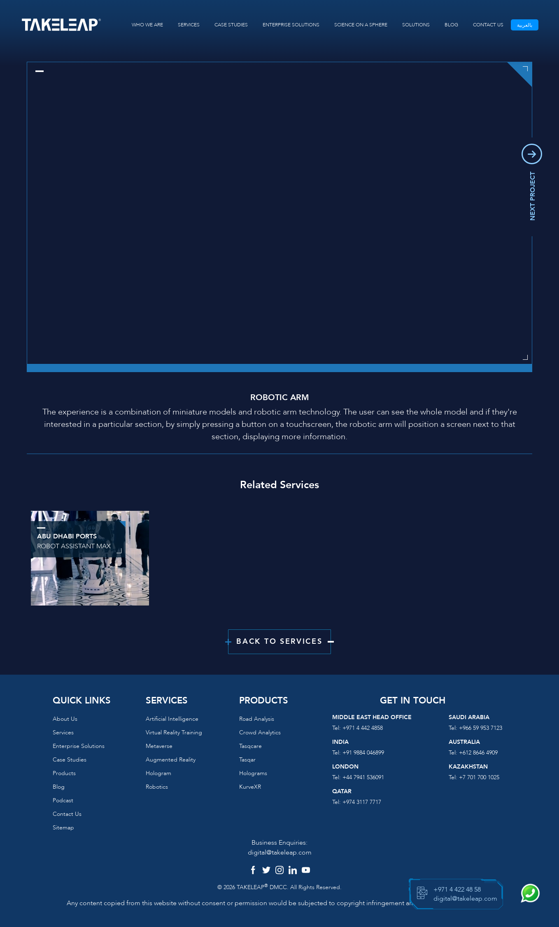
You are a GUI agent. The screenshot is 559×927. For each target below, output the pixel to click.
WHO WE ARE (147, 24)
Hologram (158, 773)
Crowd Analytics (260, 732)
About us (65, 719)
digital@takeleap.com (280, 852)
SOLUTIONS (416, 24)
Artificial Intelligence (172, 719)
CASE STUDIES (231, 24)
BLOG (451, 24)
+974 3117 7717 (361, 802)
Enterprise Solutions (79, 746)
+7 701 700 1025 (479, 777)
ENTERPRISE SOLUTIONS (291, 24)
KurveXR (250, 787)
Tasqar (247, 760)
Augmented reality (171, 760)
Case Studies (69, 760)
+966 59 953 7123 (480, 728)
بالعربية (524, 25)
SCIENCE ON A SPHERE (360, 24)
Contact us (67, 814)
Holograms (253, 773)
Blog (59, 787)
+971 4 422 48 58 (457, 889)
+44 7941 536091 (363, 777)
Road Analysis (256, 719)
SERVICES (189, 24)
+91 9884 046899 (363, 753)
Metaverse (159, 746)
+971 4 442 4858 (362, 728)
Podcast (63, 800)
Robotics (157, 787)
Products (64, 773)
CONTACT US (488, 24)
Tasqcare (250, 746)
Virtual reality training (174, 732)
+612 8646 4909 (478, 753)
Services (63, 732)
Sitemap (63, 828)
